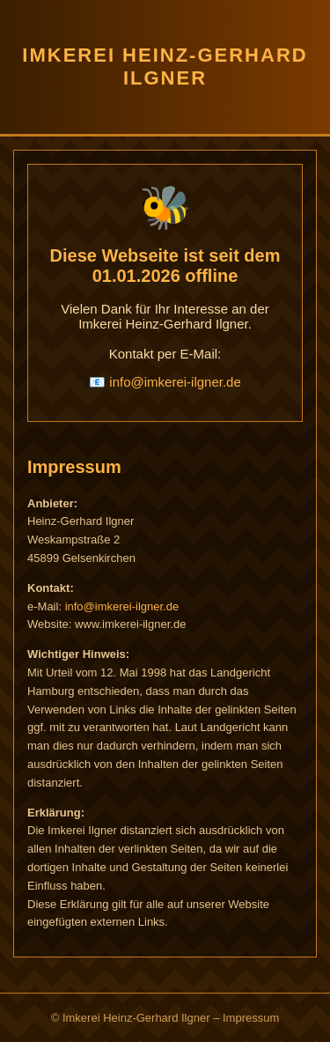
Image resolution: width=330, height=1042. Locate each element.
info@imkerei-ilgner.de (174, 381)
